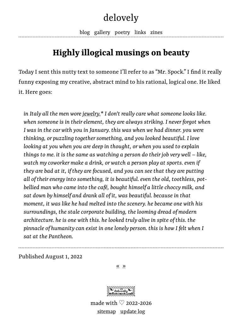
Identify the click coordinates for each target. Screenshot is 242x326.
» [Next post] (124, 266)
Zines (156, 33)
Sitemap (106, 312)
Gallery (102, 33)
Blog (85, 33)
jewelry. (92, 114)
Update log (132, 312)
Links (140, 33)
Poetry (122, 33)
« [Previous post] (117, 266)
